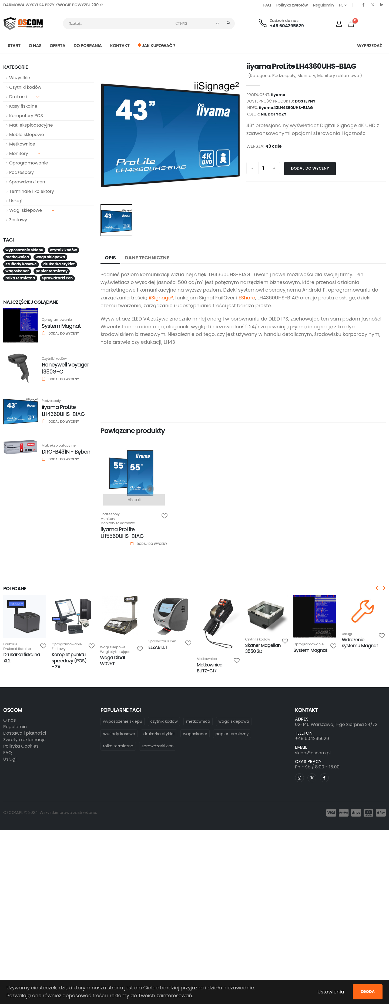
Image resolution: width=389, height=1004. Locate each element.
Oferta (57, 45)
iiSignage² (161, 297)
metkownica (198, 721)
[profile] (339, 23)
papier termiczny (232, 734)
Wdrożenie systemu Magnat (360, 642)
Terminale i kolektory (31, 191)
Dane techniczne (147, 257)
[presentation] (377, 588)
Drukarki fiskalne (17, 649)
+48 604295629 (287, 26)
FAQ (267, 5)
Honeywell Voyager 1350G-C (65, 368)
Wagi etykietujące (115, 652)
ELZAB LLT (157, 647)
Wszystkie (19, 78)
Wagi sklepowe (32, 210)
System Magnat (61, 326)
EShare (247, 297)
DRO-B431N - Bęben (66, 451)
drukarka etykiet (159, 734)
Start (14, 45)
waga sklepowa (233, 721)
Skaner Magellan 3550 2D (263, 648)
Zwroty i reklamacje (24, 740)
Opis (110, 257)
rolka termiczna (118, 746)
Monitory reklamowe (338, 75)
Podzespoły (21, 172)
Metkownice (22, 144)
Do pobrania (87, 45)
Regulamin (323, 5)
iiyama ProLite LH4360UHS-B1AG (63, 410)
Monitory (25, 153)
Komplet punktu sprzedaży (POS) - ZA (69, 660)
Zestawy (18, 220)
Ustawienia (330, 991)
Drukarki (24, 97)
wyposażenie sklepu (122, 721)
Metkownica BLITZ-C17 (209, 668)
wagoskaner (195, 734)
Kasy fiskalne (23, 106)
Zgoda (368, 991)
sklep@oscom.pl (313, 753)
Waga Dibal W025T (112, 660)
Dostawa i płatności (24, 733)
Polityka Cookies (20, 746)
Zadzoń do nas (284, 20)
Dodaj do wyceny (310, 168)
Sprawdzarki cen (27, 182)
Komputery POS (26, 116)
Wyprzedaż (369, 45)
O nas (35, 45)
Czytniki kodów (25, 87)
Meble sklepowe (26, 134)
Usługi (15, 201)
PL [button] (342, 5)
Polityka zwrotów (292, 5)
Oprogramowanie (28, 163)
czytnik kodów (164, 721)
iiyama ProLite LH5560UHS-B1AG (121, 533)
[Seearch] (229, 23)
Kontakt (120, 45)
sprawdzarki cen (158, 746)
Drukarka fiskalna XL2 (21, 657)
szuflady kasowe (119, 734)
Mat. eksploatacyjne (31, 125)
